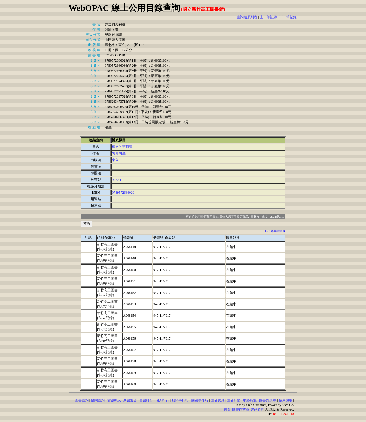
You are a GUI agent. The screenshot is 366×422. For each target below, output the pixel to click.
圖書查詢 (82, 400)
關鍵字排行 (199, 400)
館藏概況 (114, 400)
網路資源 (250, 400)
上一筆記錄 (268, 17)
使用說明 (286, 400)
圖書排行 (146, 400)
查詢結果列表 (247, 17)
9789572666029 (123, 193)
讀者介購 (233, 400)
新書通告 (130, 400)
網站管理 (257, 409)
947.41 (116, 180)
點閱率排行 (180, 400)
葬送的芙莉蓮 (122, 147)
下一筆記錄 (288, 17)
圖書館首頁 (240, 409)
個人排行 (162, 400)
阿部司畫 (119, 153)
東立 (115, 160)
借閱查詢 (98, 400)
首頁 (227, 409)
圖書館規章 (267, 400)
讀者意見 (217, 400)
